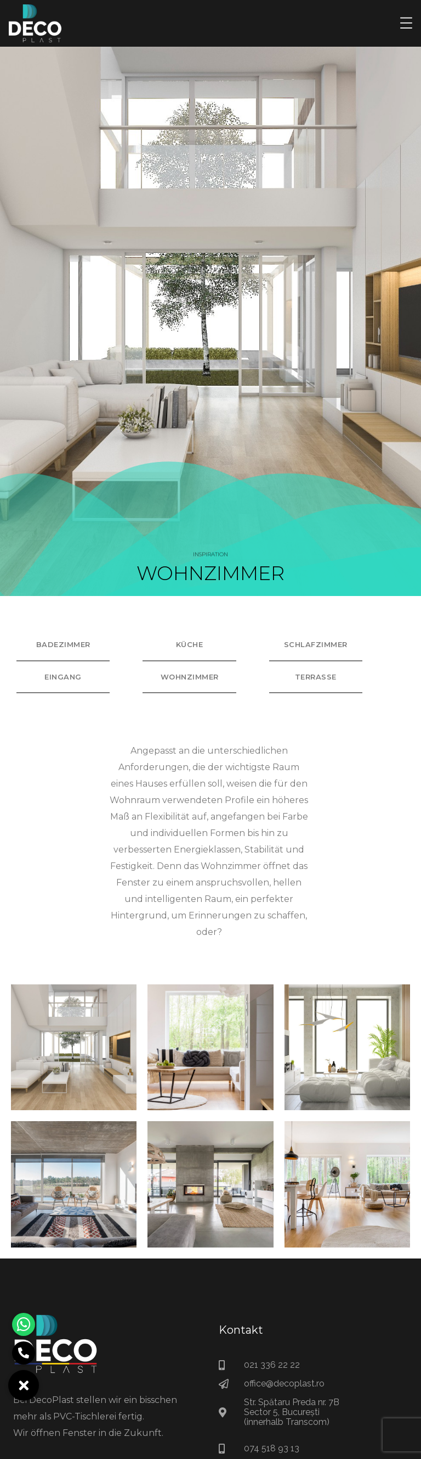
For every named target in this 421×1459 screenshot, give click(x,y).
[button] (23, 1385)
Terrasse (316, 676)
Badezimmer (63, 644)
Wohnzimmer (190, 676)
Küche (189, 644)
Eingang (63, 676)
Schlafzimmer (316, 644)
